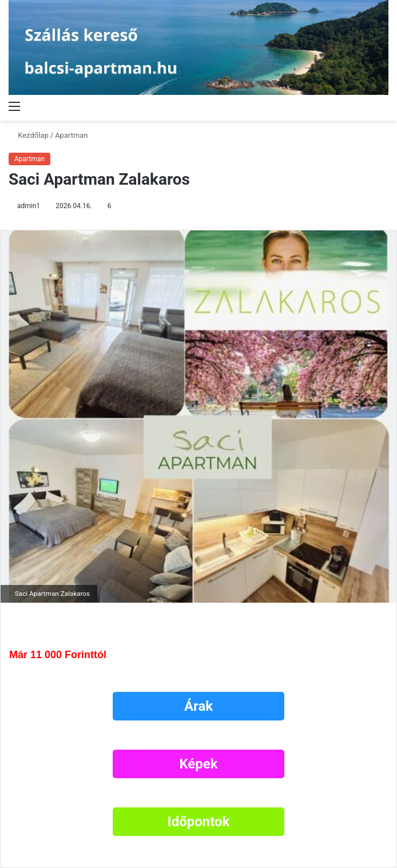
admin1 (28, 206)
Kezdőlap (29, 135)
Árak (198, 706)
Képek (198, 764)
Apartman (71, 135)
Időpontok (199, 822)
